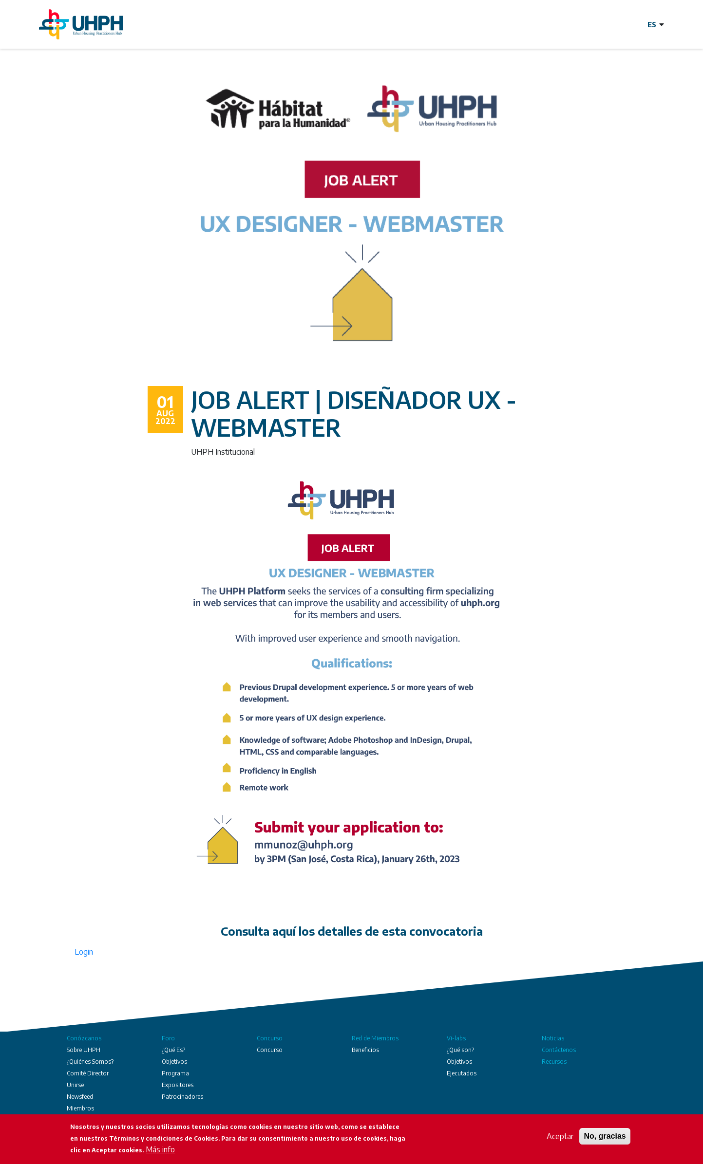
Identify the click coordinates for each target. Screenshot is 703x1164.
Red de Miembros (375, 1038)
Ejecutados (461, 1073)
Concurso (270, 1038)
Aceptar (560, 1137)
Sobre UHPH (83, 1049)
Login (84, 952)
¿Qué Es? (173, 1049)
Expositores (177, 1085)
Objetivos (174, 1061)
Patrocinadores (182, 1096)
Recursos (554, 1061)
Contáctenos (559, 1049)
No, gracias (605, 1137)
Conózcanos (84, 1038)
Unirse (75, 1085)
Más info (160, 1150)
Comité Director (88, 1073)
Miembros (80, 1108)
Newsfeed (80, 1096)
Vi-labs (456, 1038)
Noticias (553, 1038)
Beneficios (365, 1049)
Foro (168, 1038)
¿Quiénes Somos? (90, 1061)
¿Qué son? (460, 1049)
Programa (175, 1073)
